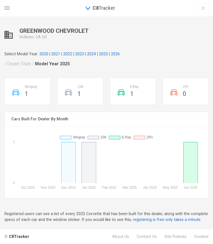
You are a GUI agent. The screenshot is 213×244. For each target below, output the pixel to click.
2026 (115, 54)
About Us (120, 236)
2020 (43, 54)
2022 (67, 54)
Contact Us (147, 236)
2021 (55, 54)
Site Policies (175, 236)
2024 (91, 54)
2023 (79, 54)
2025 (103, 54)
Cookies (201, 236)
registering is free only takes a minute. (167, 219)
